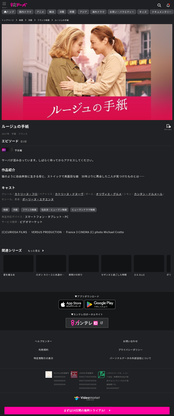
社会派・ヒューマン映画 (54, 209)
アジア (83, 11)
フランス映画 (29, 209)
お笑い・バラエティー (122, 11)
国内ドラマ (25, 11)
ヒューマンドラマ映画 (83, 209)
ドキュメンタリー (161, 11)
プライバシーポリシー (130, 349)
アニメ (40, 11)
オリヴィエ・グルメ (109, 194)
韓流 (51, 11)
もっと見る (34, 250)
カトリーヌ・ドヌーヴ (69, 194)
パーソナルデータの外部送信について (130, 358)
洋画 (61, 11)
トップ (9, 11)
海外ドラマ (98, 11)
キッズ (143, 11)
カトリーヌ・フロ (26, 194)
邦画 (71, 11)
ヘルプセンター (43, 341)
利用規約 (43, 349)
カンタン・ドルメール (148, 194)
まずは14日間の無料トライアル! (87, 410)
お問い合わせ (130, 341)
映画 (5, 209)
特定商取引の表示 (43, 358)
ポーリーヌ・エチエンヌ (38, 199)
